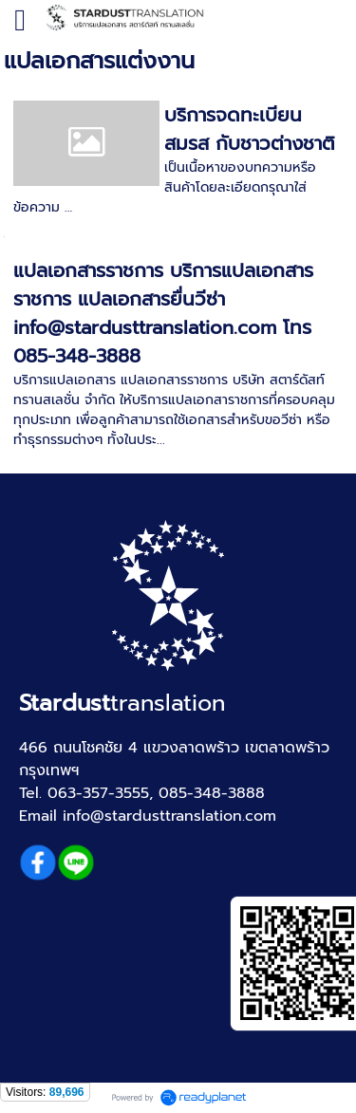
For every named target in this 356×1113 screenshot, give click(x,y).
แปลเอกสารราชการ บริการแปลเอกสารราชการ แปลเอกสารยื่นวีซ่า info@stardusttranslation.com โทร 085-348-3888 (163, 313)
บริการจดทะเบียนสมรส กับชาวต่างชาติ (249, 129)
